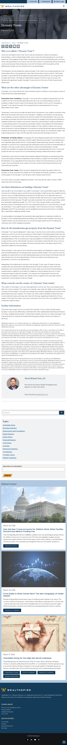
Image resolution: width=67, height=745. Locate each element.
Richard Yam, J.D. (42, 394)
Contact (3, 724)
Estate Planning (8, 434)
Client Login (59, 1)
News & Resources (7, 726)
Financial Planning (9, 440)
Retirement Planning (10, 449)
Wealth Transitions (9, 458)
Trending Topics (9, 455)
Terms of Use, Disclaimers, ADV (10, 707)
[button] (64, 742)
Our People (4, 722)
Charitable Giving (9, 425)
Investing (6, 446)
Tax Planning (7, 452)
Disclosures (45, 1)
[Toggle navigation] (64, 6)
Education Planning (10, 428)
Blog (13, 43)
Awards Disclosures (7, 712)
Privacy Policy (6, 710)
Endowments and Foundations (14, 431)
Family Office (7, 437)
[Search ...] (31, 413)
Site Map (4, 728)
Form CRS (33, 1)
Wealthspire (5, 43)
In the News (7, 443)
